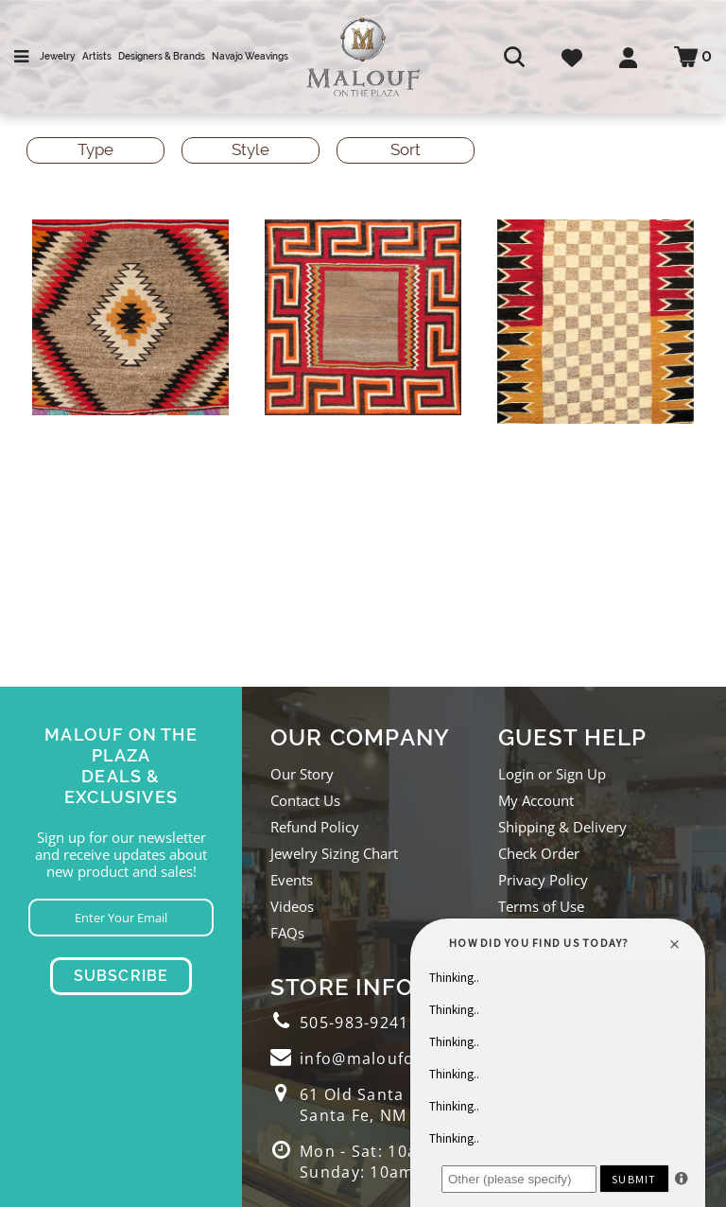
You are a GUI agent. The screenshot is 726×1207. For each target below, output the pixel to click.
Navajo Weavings (250, 56)
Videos (292, 906)
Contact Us (305, 800)
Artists (97, 56)
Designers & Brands (161, 56)
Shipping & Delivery (562, 826)
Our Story (302, 773)
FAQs (287, 932)
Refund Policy (314, 826)
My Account (536, 800)
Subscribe (121, 976)
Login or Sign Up (552, 773)
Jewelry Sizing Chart (334, 853)
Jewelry (57, 56)
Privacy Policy (543, 879)
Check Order (538, 853)
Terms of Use (541, 906)
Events (291, 879)
